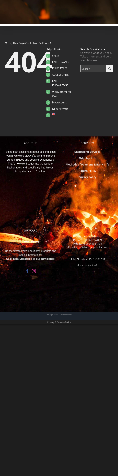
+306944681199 (92, 243)
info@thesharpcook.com (91, 247)
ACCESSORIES (60, 75)
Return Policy (87, 171)
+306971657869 (92, 240)
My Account (59, 102)
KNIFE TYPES (59, 68)
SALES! (56, 56)
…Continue (39, 171)
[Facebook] (27, 271)
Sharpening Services (87, 151)
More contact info (87, 265)
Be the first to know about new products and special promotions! (30, 255)
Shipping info (87, 158)
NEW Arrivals (60, 109)
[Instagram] (34, 271)
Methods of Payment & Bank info (87, 164)
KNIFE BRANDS (61, 62)
